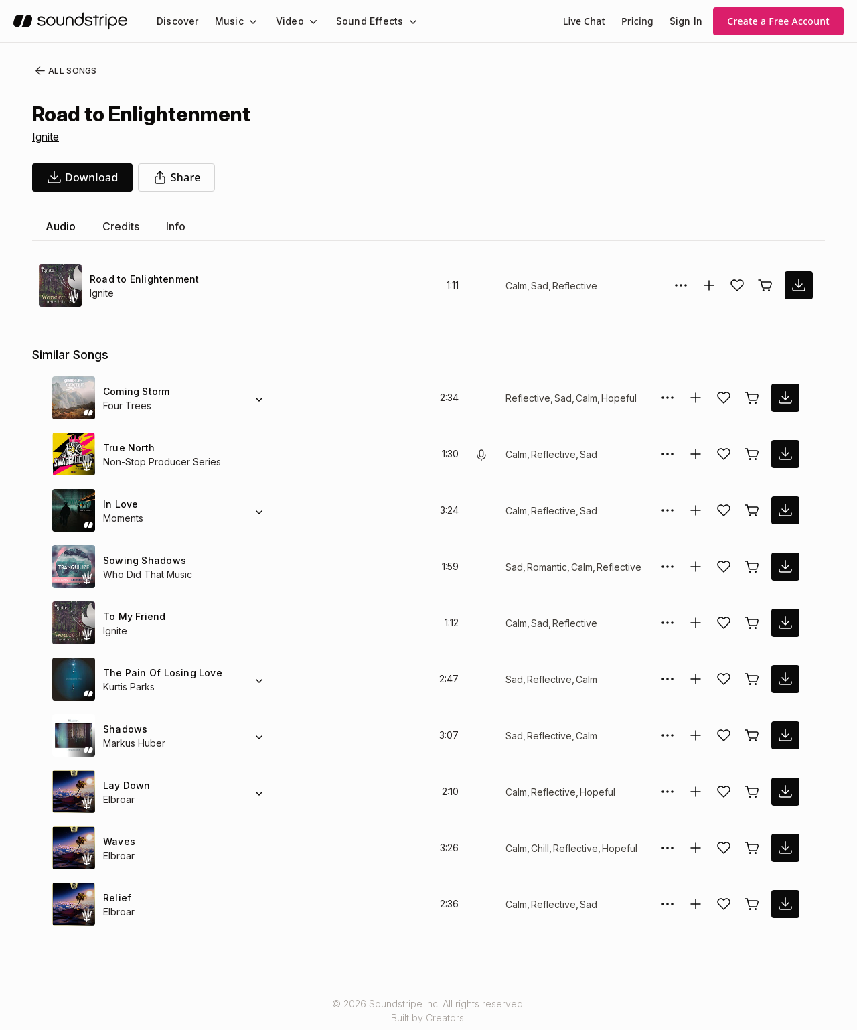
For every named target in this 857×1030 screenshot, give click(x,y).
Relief (116, 897)
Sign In (687, 21)
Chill (541, 848)
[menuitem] (176, 21)
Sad (540, 285)
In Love (120, 504)
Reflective (573, 285)
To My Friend (132, 616)
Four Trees (126, 405)
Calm (516, 285)
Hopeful (615, 398)
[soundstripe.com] (70, 21)
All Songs (63, 71)
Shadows (123, 729)
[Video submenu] (305, 21)
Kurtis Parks (129, 686)
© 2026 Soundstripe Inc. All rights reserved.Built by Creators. (428, 1010)
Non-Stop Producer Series (159, 461)
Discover (176, 21)
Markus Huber (134, 743)
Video (284, 21)
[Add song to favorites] (737, 285)
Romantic (546, 567)
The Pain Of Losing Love (158, 672)
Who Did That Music (147, 574)
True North (128, 447)
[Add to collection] (709, 285)
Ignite (47, 136)
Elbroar (119, 799)
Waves (118, 841)
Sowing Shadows (141, 560)
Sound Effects (360, 21)
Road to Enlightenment (143, 279)
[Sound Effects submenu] (400, 21)
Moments (124, 518)
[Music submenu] (247, 21)
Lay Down (125, 785)
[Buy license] (765, 285)
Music (225, 21)
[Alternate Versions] (259, 398)
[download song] (82, 177)
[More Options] (681, 285)
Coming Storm (136, 391)
